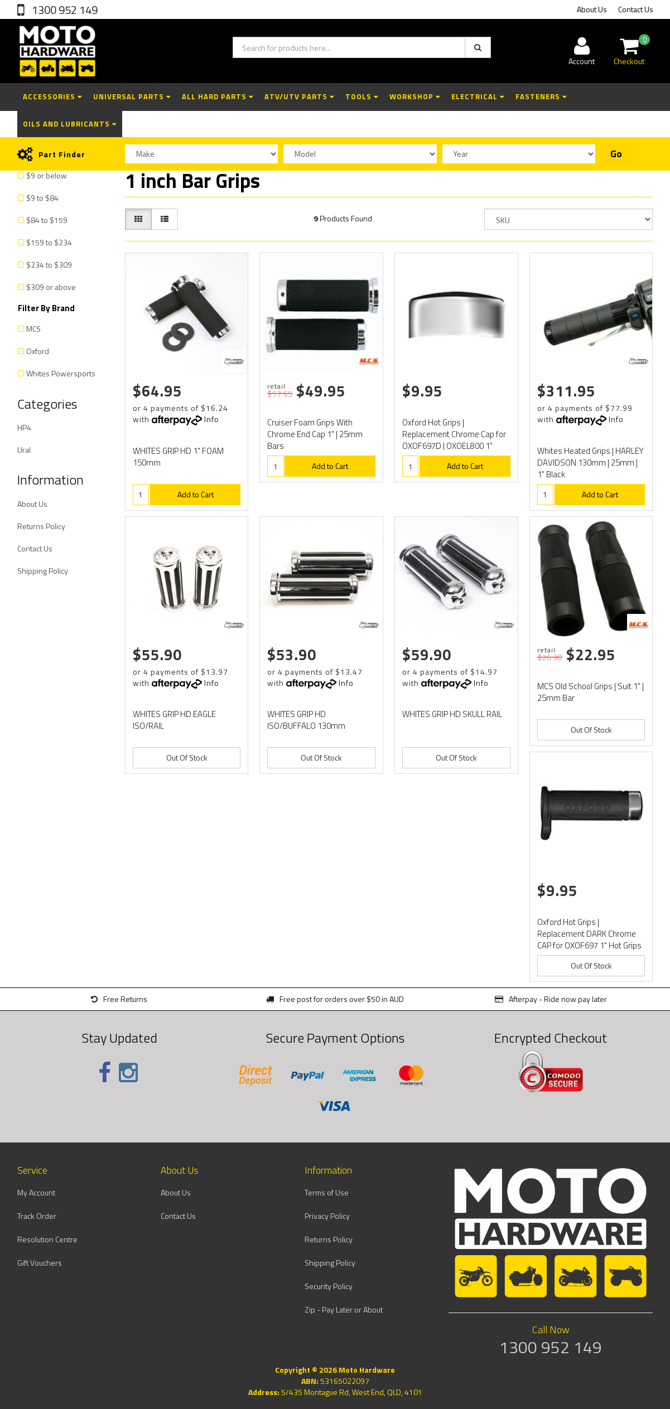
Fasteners (541, 96)
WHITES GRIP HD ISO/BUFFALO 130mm (306, 720)
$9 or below (46, 175)
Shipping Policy (42, 571)
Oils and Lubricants (70, 123)
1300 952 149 (64, 9)
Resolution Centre (47, 1239)
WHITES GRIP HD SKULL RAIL (452, 714)
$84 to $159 (47, 220)
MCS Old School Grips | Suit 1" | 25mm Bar (590, 692)
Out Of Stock (187, 757)
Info (211, 419)
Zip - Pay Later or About (344, 1309)
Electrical (477, 96)
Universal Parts (132, 96)
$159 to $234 (49, 242)
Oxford (37, 351)
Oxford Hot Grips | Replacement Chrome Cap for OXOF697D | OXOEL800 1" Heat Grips (454, 440)
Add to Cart (195, 494)
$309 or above (51, 287)
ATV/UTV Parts (299, 96)
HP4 (24, 427)
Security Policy (329, 1286)
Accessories (52, 96)
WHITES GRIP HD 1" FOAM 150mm (178, 456)
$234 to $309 (49, 264)
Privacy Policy (327, 1216)
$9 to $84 (42, 198)
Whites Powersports (60, 373)
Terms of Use (327, 1192)
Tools (361, 96)
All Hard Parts (217, 96)
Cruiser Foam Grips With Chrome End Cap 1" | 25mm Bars (315, 434)
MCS (33, 329)
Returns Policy (41, 526)
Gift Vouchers (39, 1262)
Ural (24, 450)
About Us (592, 9)
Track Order (36, 1216)
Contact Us (635, 9)
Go (616, 154)
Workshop (414, 96)
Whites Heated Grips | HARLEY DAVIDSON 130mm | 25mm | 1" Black (590, 462)
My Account (36, 1192)
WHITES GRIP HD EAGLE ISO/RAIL (174, 720)
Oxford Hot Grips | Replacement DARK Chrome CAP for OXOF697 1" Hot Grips (589, 934)
